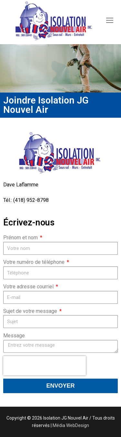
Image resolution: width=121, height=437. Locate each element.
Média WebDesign (71, 425)
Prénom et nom (21, 237)
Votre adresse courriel (29, 286)
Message (14, 336)
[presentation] (44, 365)
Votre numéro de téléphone (34, 262)
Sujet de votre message (30, 311)
